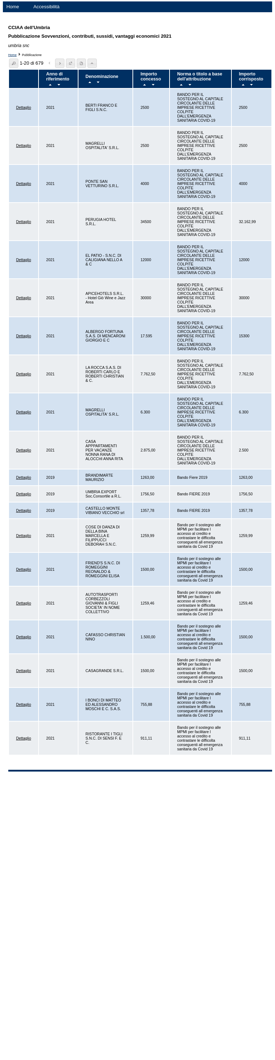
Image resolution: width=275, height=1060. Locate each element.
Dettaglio (23, 107)
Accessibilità (46, 6)
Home (12, 6)
